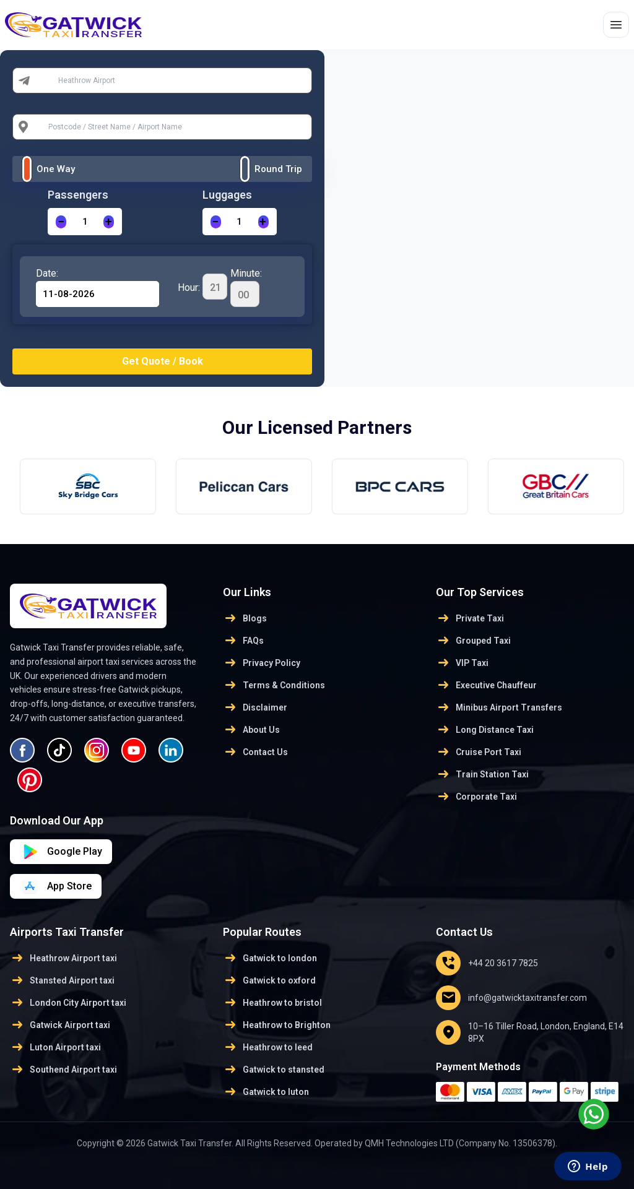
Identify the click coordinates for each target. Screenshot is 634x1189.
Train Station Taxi (482, 774)
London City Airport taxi (68, 1002)
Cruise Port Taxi (478, 752)
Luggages (227, 194)
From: (49, 80)
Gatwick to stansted (273, 1069)
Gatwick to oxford (269, 980)
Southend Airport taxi (63, 1069)
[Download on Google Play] (56, 886)
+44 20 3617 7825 (487, 963)
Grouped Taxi (473, 640)
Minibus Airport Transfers (499, 707)
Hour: (202, 287)
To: (43, 127)
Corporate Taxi (476, 796)
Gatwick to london (270, 958)
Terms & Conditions (274, 685)
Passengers (78, 194)
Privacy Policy (261, 662)
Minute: (246, 287)
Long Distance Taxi (485, 729)
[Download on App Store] (61, 851)
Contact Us (255, 752)
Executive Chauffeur (486, 685)
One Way (56, 169)
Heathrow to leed (268, 1047)
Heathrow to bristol (272, 1002)
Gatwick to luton (266, 1091)
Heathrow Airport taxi (63, 958)
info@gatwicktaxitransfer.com (511, 997)
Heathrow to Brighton (277, 1025)
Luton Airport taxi (55, 1047)
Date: (47, 273)
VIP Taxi (462, 662)
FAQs (243, 640)
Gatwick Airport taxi (60, 1025)
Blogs (245, 618)
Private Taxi (470, 618)
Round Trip (278, 169)
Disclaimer (255, 707)
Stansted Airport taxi (62, 980)
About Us (251, 729)
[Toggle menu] (616, 25)
